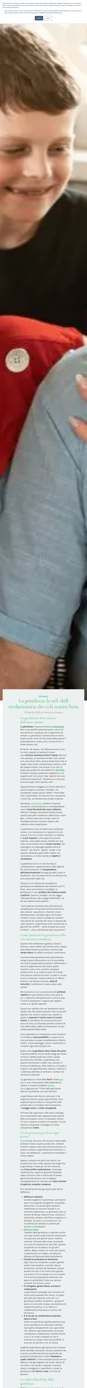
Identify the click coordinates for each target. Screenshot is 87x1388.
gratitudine (36, 814)
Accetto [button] (39, 18)
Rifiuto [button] (48, 18)
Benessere (43, 707)
